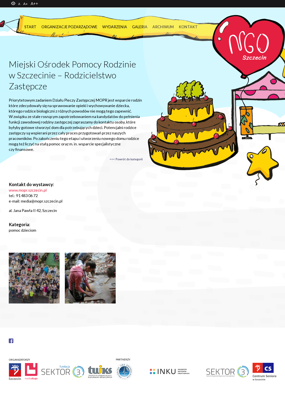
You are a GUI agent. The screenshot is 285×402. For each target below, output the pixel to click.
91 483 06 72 (27, 195)
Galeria (139, 27)
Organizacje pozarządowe (69, 27)
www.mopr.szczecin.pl (28, 190)
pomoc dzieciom (22, 230)
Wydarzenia (114, 27)
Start (30, 27)
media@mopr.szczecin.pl (41, 201)
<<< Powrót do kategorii (126, 159)
